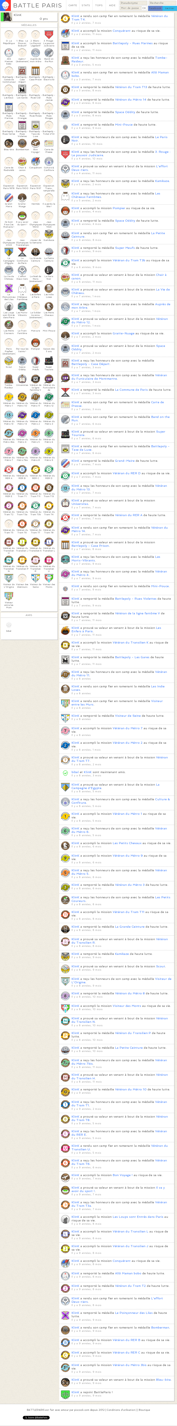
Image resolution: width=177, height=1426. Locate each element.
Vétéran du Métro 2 (128, 742)
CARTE (72, 5)
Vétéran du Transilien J (130, 1246)
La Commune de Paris (131, 389)
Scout (160, 966)
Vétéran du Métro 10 (130, 1089)
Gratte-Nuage (123, 333)
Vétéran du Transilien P (133, 1033)
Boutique (144, 1410)
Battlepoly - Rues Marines (133, 43)
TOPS (99, 5)
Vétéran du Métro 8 (130, 993)
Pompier (119, 208)
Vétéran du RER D (127, 473)
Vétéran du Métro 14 (130, 99)
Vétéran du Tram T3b (129, 260)
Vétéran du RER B (126, 1340)
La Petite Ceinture (129, 1047)
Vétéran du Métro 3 (130, 885)
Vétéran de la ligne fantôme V (137, 613)
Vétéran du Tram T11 (128, 912)
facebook (155, 8)
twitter (169, 8)
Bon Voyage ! (123, 1175)
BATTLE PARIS (37, 5)
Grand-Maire (125, 460)
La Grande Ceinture (130, 926)
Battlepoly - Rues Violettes (136, 598)
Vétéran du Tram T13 (131, 87)
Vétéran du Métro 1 (127, 813)
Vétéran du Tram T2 (130, 1286)
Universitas (80, 504)
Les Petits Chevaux (127, 843)
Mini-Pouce (124, 124)
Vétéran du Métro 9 (128, 855)
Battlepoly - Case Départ (91, 364)
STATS (86, 5)
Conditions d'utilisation (121, 1410)
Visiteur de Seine (128, 715)
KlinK (17, 15)
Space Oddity (125, 112)
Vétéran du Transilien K (130, 642)
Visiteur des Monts (127, 1006)
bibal (75, 772)
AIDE (112, 5)
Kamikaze (162, 181)
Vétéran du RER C (126, 1352)
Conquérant (122, 30)
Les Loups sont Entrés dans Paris (138, 1217)
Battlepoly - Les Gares (132, 657)
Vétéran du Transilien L (130, 1231)
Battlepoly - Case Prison (90, 545)
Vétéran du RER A (129, 515)
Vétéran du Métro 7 (128, 728)
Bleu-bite (163, 1379)
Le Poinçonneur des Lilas (134, 1313)
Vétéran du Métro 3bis (129, 1365)
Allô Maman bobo (128, 1273)
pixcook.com (81, 1410)
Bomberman (160, 1327)
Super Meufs (125, 248)
